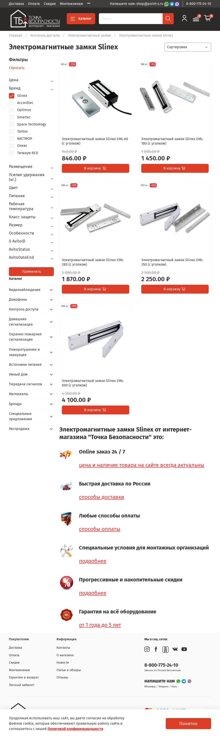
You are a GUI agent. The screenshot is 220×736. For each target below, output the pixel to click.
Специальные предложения (20, 416)
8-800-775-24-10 (198, 4)
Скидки (50, 4)
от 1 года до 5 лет (100, 625)
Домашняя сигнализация (21, 321)
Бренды (15, 404)
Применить (31, 271)
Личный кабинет (21, 685)
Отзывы (62, 677)
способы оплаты (99, 529)
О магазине (65, 655)
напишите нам (160, 681)
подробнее (92, 561)
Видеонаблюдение (24, 290)
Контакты (63, 648)
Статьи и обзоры (69, 670)
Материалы (18, 394)
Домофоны (18, 299)
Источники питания (25, 364)
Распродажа (19, 429)
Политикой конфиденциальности (75, 729)
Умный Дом (18, 374)
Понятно (188, 723)
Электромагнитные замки (89, 35)
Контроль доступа (45, 35)
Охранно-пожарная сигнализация (25, 337)
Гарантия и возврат (24, 677)
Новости (63, 662)
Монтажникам (71, 4)
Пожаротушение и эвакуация (24, 352)
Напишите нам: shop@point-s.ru (137, 4)
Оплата (34, 4)
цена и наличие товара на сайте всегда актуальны (141, 465)
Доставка (16, 4)
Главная (15, 35)
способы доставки (101, 497)
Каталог (81, 18)
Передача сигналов (25, 384)
